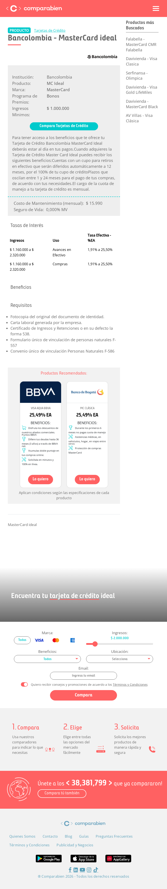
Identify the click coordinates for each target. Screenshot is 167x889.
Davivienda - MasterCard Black (142, 104)
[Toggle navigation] (156, 8)
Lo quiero (40, 479)
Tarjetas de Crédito (49, 30)
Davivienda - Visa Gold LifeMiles (141, 89)
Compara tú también (62, 793)
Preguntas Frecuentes (114, 836)
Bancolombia (59, 77)
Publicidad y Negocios (75, 845)
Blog (68, 836)
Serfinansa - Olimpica (137, 75)
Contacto (50, 836)
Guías (84, 836)
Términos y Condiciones (130, 684)
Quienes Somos (22, 836)
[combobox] (47, 659)
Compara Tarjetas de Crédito (64, 126)
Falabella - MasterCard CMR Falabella (141, 44)
